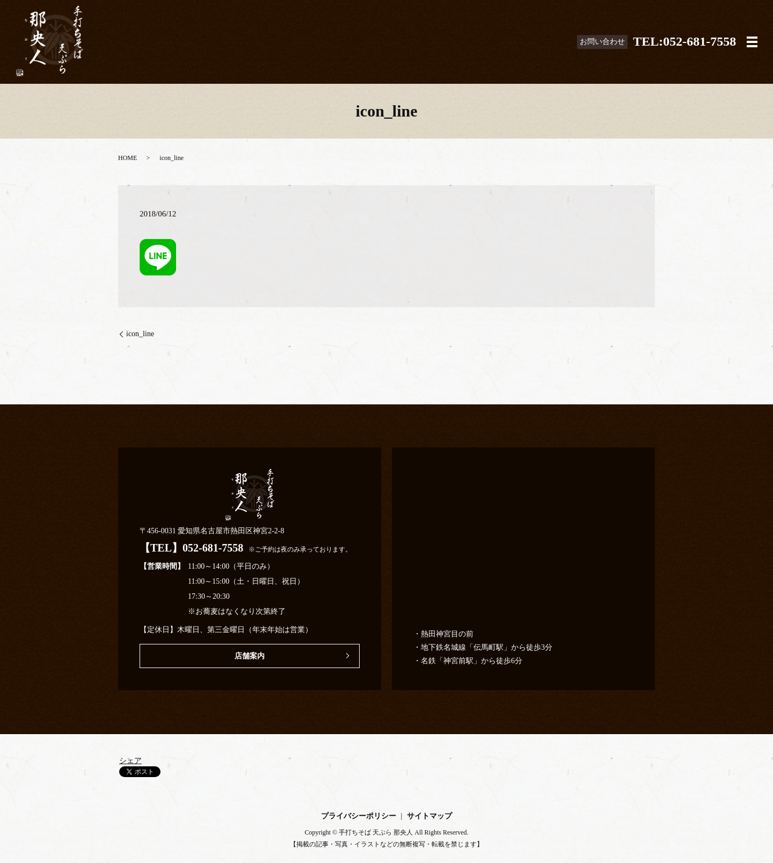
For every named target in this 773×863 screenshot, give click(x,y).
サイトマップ (429, 816)
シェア (130, 761)
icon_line (140, 334)
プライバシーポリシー (358, 816)
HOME (127, 158)
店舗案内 (250, 656)
